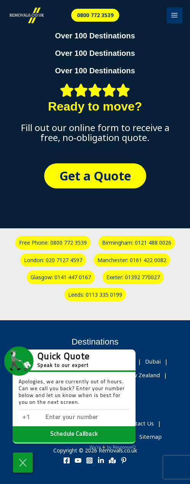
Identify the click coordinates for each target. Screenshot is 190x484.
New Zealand (142, 375)
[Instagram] (89, 460)
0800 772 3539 (68, 242)
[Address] (112, 460)
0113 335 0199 (104, 294)
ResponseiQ (112, 447)
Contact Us (139, 423)
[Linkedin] (100, 460)
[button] (95, 15)
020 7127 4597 (64, 260)
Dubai (153, 361)
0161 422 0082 (148, 260)
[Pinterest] (123, 460)
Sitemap (150, 436)
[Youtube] (78, 460)
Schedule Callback (74, 434)
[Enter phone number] (83, 417)
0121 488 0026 (153, 242)
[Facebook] (66, 460)
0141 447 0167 (72, 277)
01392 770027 (142, 277)
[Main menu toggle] (174, 15)
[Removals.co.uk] (27, 15)
